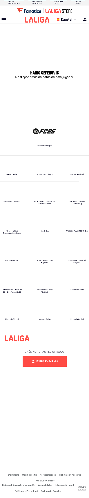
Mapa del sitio (29, 475)
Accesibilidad (45, 485)
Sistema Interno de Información (18, 485)
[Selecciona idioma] (67, 20)
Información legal (64, 485)
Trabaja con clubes (44, 480)
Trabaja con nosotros (70, 475)
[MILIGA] (84, 19)
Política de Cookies (51, 491)
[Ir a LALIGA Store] (44, 10)
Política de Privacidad (26, 491)
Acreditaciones (48, 475)
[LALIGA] (37, 20)
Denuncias (13, 475)
